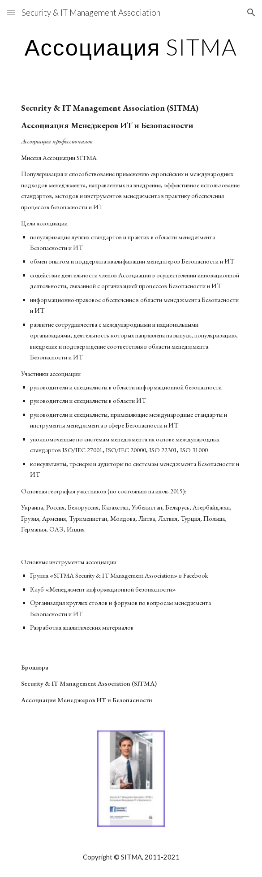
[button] (10, 12)
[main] (131, 47)
